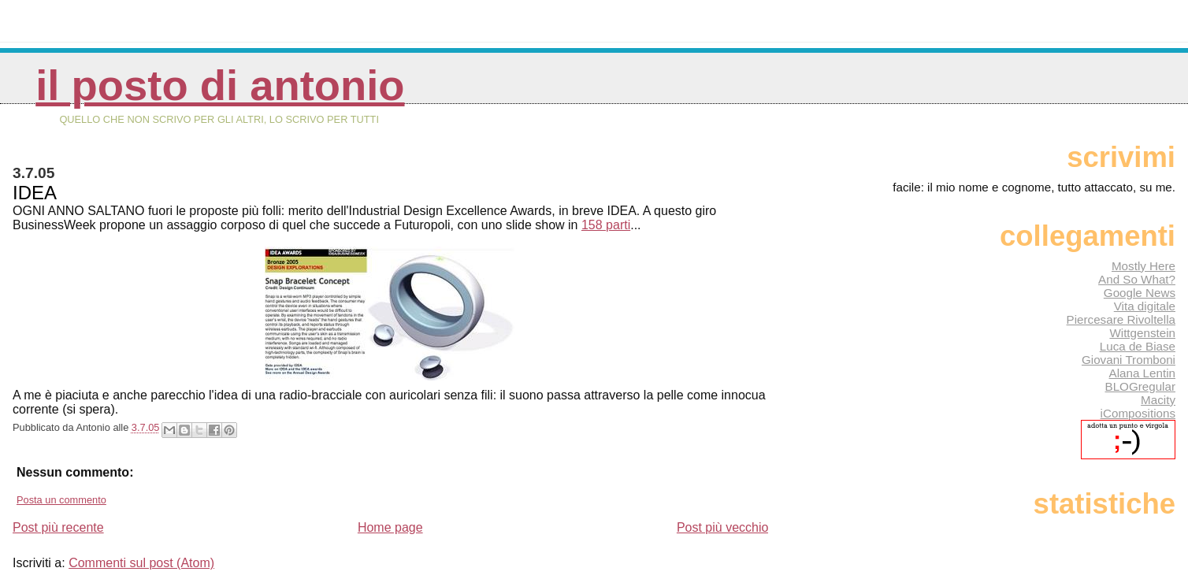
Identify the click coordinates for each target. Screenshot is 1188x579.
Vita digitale (1144, 306)
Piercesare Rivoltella (1121, 319)
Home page (390, 527)
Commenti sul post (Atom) (141, 563)
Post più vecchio (723, 527)
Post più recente (58, 527)
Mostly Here (1143, 266)
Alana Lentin (1142, 373)
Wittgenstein (1142, 333)
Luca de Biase (1137, 346)
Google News (1139, 292)
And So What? (1136, 279)
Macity (1158, 399)
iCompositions (1138, 413)
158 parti (605, 225)
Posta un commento (61, 500)
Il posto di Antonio (219, 85)
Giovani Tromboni (1128, 359)
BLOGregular (1140, 386)
